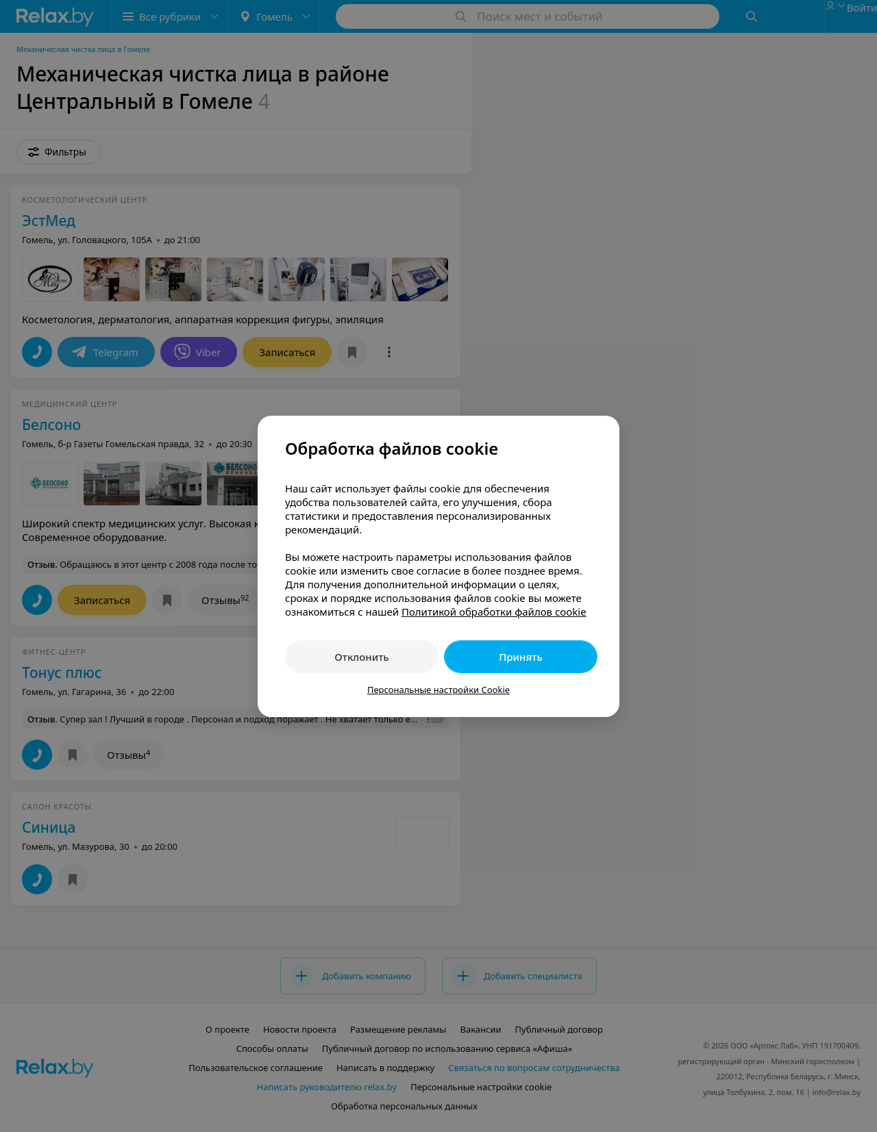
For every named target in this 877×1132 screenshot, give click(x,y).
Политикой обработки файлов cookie (494, 611)
